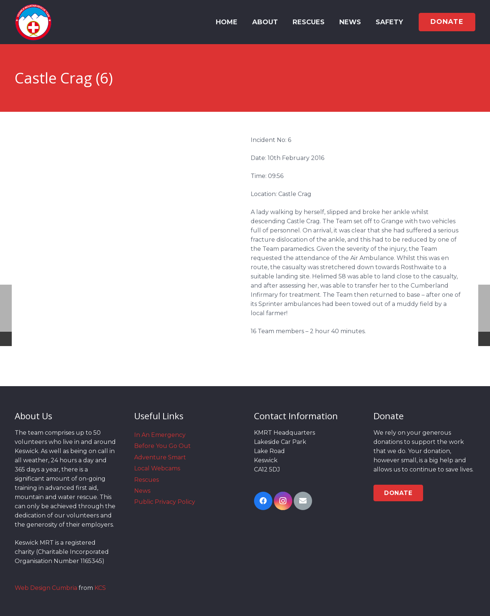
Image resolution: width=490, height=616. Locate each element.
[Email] (303, 501)
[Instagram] (283, 501)
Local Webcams (157, 468)
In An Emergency (160, 434)
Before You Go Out (162, 445)
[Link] (33, 22)
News (142, 490)
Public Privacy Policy (164, 501)
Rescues (146, 479)
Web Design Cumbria (46, 587)
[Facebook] (263, 501)
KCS (100, 587)
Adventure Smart (160, 457)
